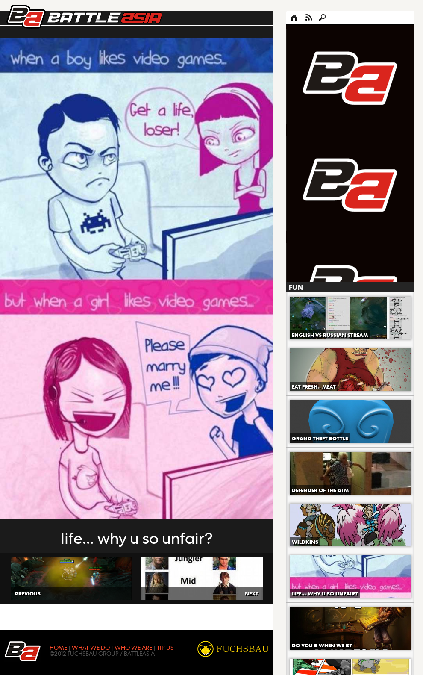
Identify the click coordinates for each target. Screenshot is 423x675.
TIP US (165, 647)
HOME (58, 647)
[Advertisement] (318, 153)
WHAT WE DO (91, 647)
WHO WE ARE (133, 647)
